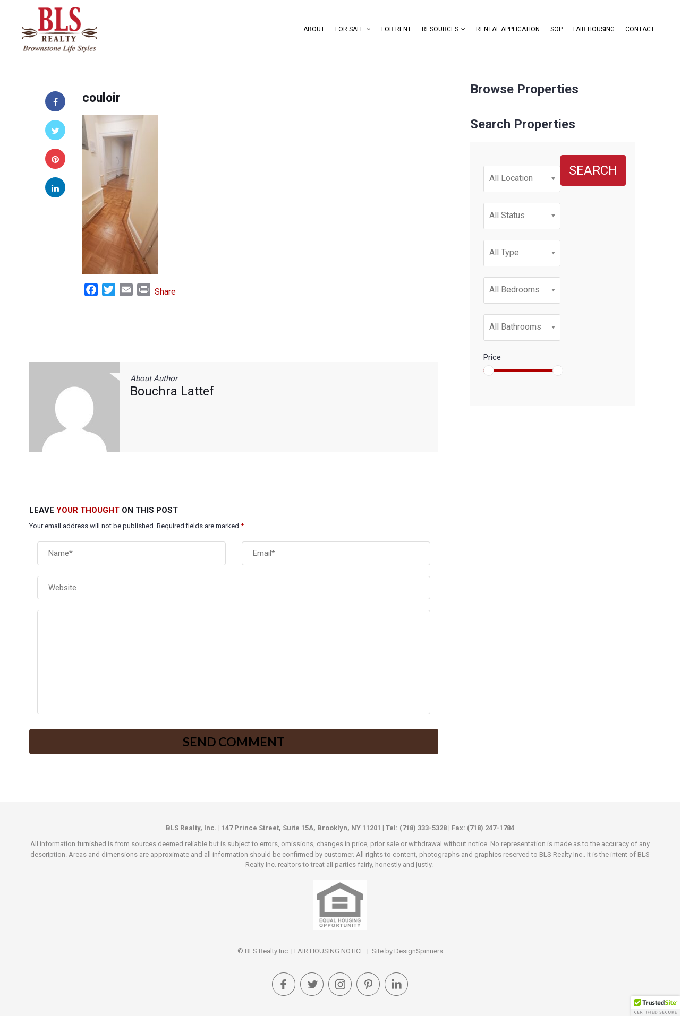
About (314, 29)
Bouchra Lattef (172, 391)
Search (593, 170)
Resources (440, 29)
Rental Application (508, 29)
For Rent (396, 29)
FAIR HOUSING (594, 29)
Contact (639, 29)
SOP (556, 29)
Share (165, 292)
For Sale (349, 29)
